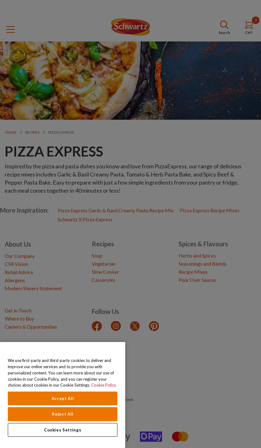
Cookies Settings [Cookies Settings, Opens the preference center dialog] (62, 429)
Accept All (63, 398)
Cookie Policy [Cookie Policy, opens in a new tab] (103, 385)
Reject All (62, 414)
